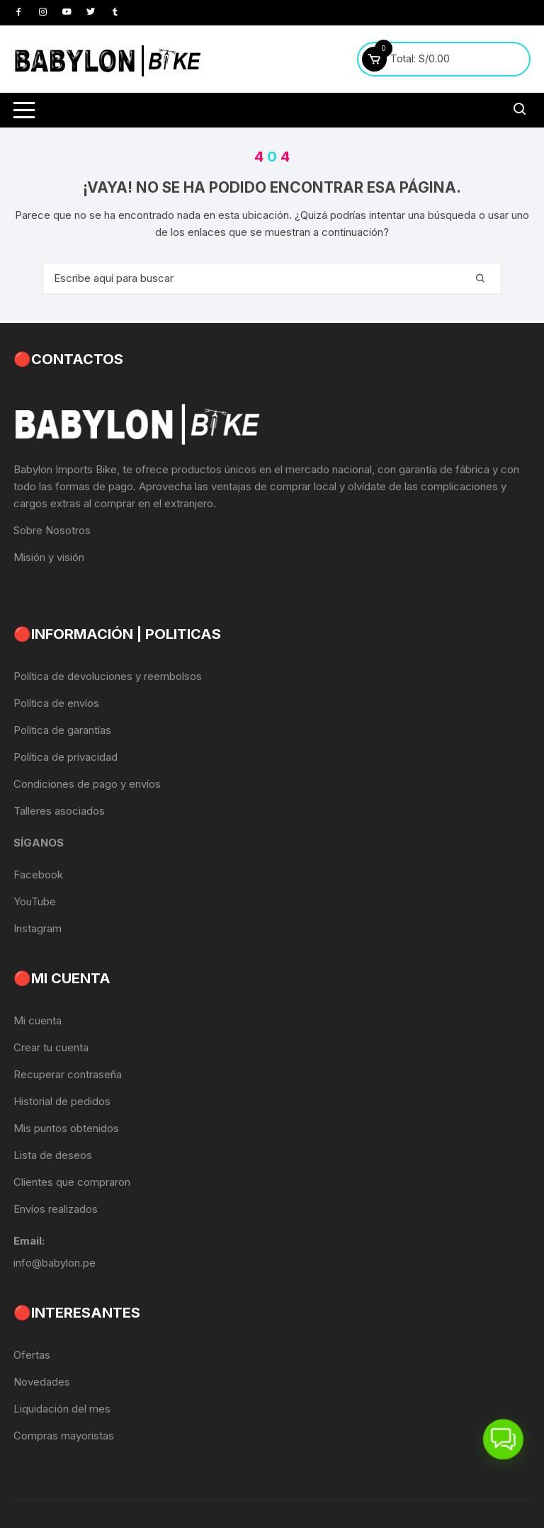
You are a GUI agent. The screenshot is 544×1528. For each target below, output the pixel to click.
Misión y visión (48, 557)
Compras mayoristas (63, 1435)
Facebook (38, 874)
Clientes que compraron (71, 1182)
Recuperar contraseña (67, 1074)
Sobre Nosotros (52, 530)
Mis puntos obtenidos (66, 1128)
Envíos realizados (55, 1209)
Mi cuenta (37, 1020)
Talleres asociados (59, 810)
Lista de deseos (52, 1155)
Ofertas (31, 1355)
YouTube (34, 901)
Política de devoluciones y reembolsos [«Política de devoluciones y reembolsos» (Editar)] (107, 676)
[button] (502, 1436)
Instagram (37, 928)
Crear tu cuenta (51, 1047)
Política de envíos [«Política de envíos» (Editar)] (56, 703)
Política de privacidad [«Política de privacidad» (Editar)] (65, 757)
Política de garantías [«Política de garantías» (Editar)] (62, 730)
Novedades (41, 1381)
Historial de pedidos (61, 1101)
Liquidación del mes (61, 1408)
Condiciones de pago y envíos (87, 784)
